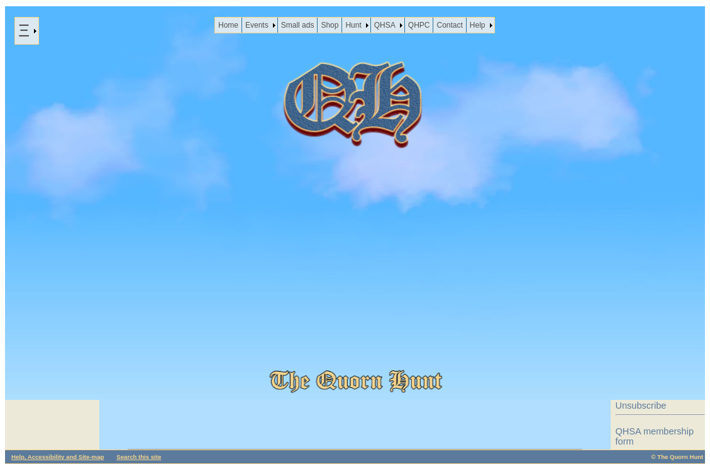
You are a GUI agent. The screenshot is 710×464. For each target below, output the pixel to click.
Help (477, 25)
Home (228, 25)
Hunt (353, 25)
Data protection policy (660, 388)
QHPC (419, 25)
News (52, 344)
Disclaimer (637, 370)
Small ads (297, 25)
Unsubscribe (641, 405)
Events (257, 25)
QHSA (385, 25)
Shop (329, 25)
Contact (449, 25)
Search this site (138, 456)
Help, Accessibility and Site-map (57, 456)
